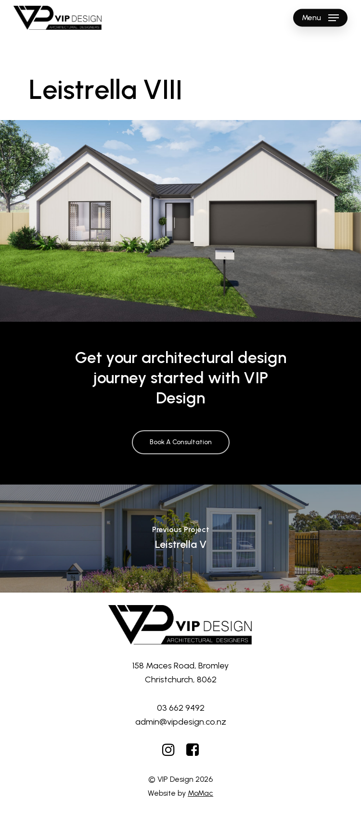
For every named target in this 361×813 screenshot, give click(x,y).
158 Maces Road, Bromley (180, 665)
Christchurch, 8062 (181, 679)
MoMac (200, 793)
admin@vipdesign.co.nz (180, 721)
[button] (320, 18)
